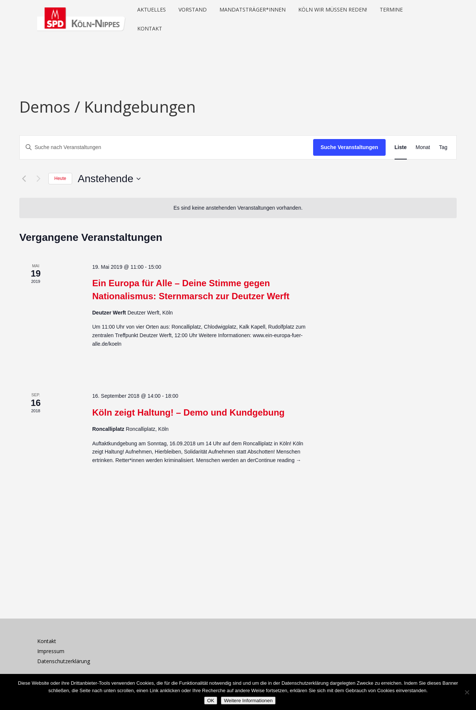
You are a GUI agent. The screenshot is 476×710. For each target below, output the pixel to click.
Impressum (50, 651)
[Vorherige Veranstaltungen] (23, 178)
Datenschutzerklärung (63, 661)
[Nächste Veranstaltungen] (38, 178)
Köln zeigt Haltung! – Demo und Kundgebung (188, 412)
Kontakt (46, 641)
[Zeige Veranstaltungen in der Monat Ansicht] (423, 147)
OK (210, 700)
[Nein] (466, 692)
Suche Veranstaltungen (349, 147)
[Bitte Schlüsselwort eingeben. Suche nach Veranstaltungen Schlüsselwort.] (166, 147)
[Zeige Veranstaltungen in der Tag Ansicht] (443, 147)
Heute (60, 178)
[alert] (238, 208)
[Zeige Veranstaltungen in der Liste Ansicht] (401, 147)
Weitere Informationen (248, 700)
